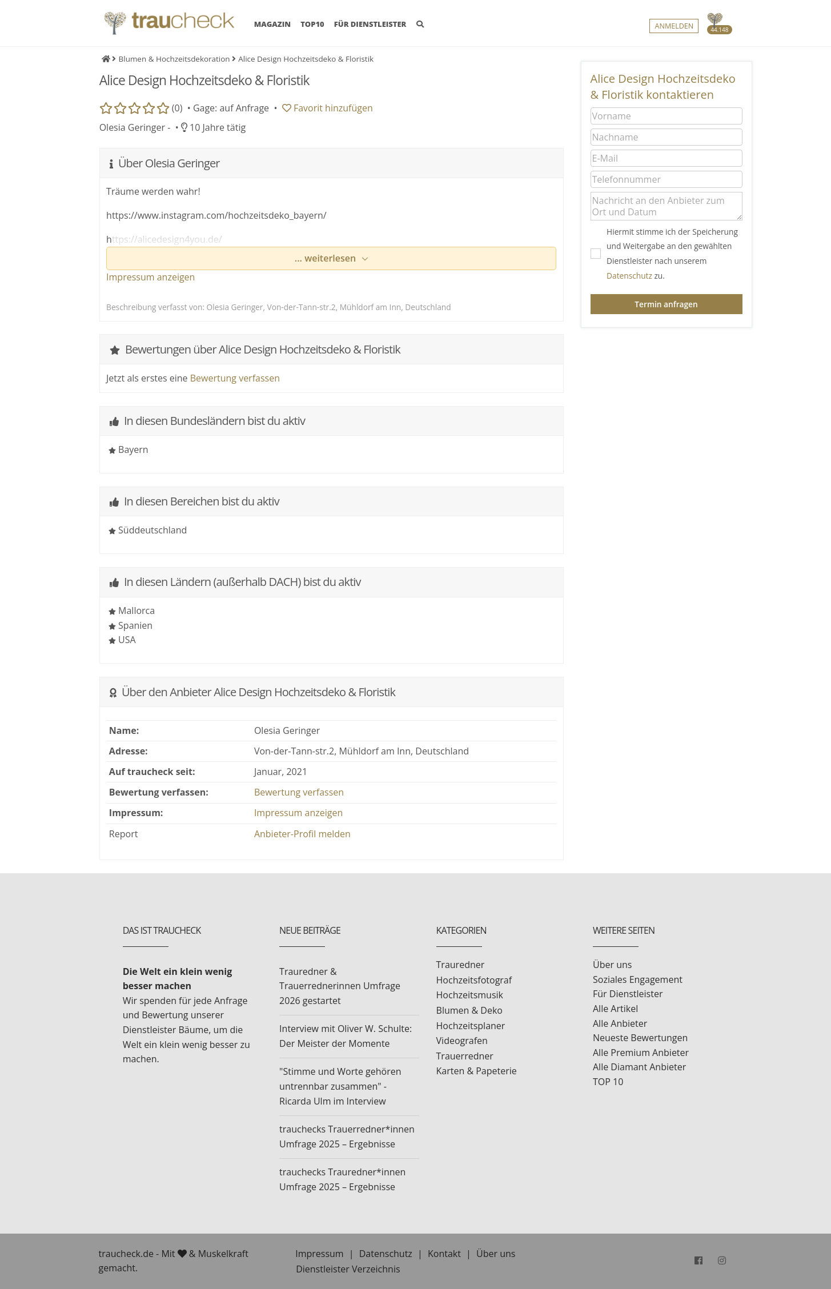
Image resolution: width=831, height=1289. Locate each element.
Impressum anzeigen (150, 277)
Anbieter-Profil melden (302, 834)
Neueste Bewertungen (640, 1037)
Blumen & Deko (469, 1010)
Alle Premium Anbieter (641, 1052)
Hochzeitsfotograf (474, 980)
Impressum (319, 1253)
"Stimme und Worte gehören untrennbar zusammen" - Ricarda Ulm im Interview (340, 1086)
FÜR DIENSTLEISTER (370, 24)
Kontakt (444, 1253)
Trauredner (460, 964)
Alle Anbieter (620, 1023)
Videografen (462, 1040)
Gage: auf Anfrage (231, 108)
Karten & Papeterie (476, 1071)
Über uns (612, 964)
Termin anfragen (666, 304)
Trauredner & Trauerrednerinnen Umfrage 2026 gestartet (339, 986)
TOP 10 (608, 1081)
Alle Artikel (615, 1008)
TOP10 (312, 24)
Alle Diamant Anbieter (639, 1067)
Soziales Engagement (638, 979)
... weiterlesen (327, 258)
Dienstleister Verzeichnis (348, 1269)
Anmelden (674, 26)
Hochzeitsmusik (469, 995)
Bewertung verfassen (235, 378)
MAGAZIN (272, 24)
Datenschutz (629, 275)
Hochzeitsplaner (470, 1025)
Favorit (327, 108)
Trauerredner (464, 1056)
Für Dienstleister (628, 993)
